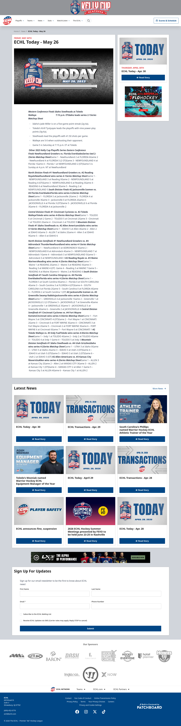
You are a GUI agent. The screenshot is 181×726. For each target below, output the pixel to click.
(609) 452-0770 (10, 710)
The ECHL (78, 20)
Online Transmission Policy (105, 698)
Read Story (143, 77)
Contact (68, 698)
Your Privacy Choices (96, 701)
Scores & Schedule (166, 20)
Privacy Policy (72, 701)
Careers (111, 701)
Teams (31, 20)
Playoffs (19, 20)
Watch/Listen (63, 20)
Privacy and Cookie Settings (90, 705)
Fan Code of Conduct (82, 698)
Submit (90, 628)
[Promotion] (90, 7)
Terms (83, 701)
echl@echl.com (10, 714)
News (41, 20)
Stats (51, 20)
